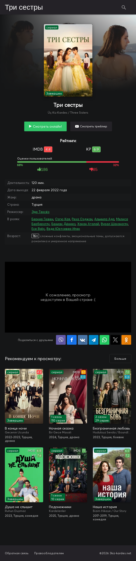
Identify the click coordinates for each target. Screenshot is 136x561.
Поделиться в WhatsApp (104, 340)
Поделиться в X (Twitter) (115, 340)
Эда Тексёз (40, 212)
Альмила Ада (104, 219)
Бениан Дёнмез (63, 224)
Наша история (105, 507)
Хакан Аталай (88, 224)
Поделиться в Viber (61, 340)
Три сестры (24, 7)
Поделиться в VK (83, 340)
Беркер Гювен (42, 219)
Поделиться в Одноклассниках (126, 340)
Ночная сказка (61, 428)
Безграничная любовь (111, 428)
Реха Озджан (82, 219)
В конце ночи (16, 428)
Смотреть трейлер (93, 126)
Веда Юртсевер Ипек (63, 229)
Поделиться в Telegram (93, 340)
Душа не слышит (19, 507)
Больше (120, 358)
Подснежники (60, 507)
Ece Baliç (38, 229)
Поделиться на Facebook (72, 340)
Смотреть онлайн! (47, 126)
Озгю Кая (62, 219)
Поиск (124, 7)
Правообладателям (49, 553)
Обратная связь (17, 553)
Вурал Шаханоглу (114, 224)
